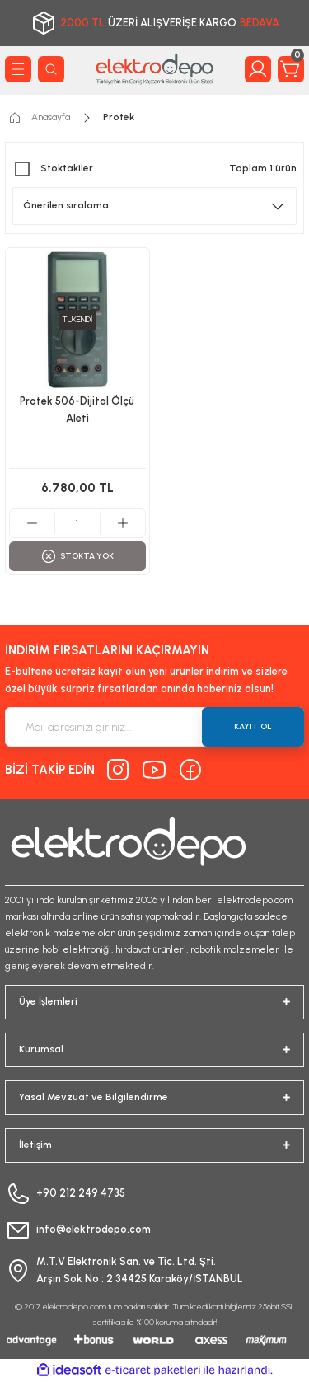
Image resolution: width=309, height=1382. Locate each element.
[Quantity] (77, 523)
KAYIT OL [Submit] (253, 726)
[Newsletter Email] (154, 727)
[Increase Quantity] (122, 523)
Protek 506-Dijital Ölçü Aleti (77, 409)
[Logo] (154, 69)
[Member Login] (258, 69)
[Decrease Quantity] (32, 523)
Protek (118, 117)
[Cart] (291, 69)
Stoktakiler (66, 168)
